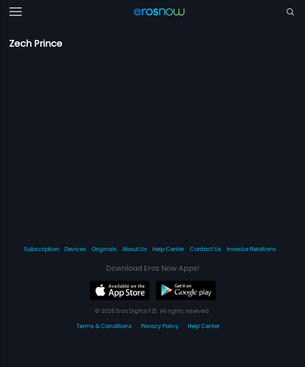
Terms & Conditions (104, 326)
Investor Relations (251, 249)
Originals (104, 249)
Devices (75, 249)
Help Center (168, 249)
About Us (134, 249)
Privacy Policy (160, 326)
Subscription (41, 249)
